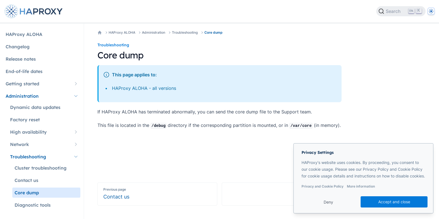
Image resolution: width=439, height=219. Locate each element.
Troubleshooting (185, 32)
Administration (153, 32)
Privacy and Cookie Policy (323, 186)
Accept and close (394, 201)
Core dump (213, 32)
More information (361, 186)
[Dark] (431, 11)
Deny (328, 202)
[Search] (401, 11)
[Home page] (34, 11)
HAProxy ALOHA (122, 32)
